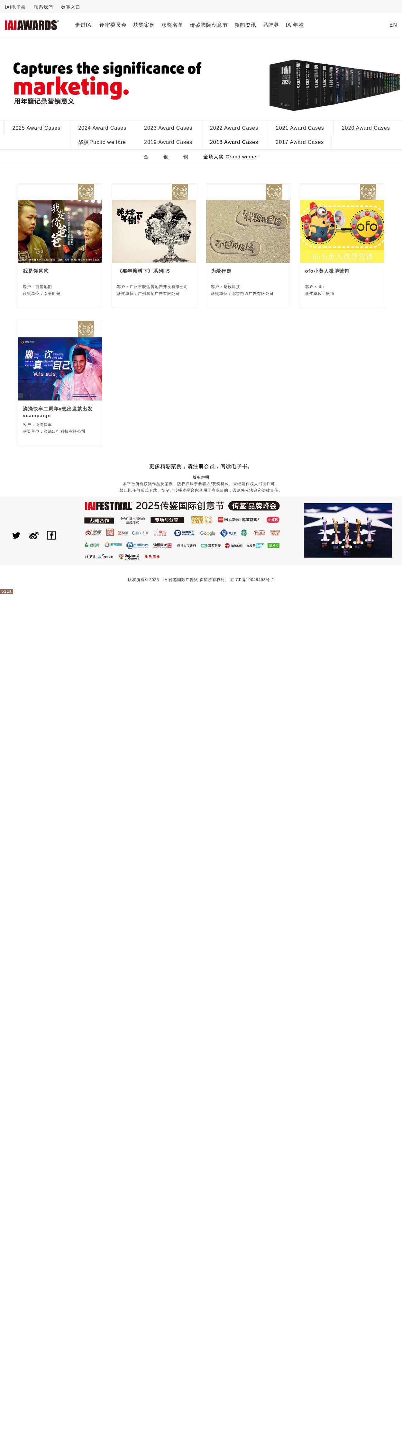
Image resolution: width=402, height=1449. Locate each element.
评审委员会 (113, 25)
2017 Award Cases (300, 142)
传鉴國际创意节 (209, 25)
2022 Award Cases (234, 128)
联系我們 (43, 7)
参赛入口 (70, 7)
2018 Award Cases (234, 142)
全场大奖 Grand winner (230, 156)
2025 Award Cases (36, 128)
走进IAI (84, 25)
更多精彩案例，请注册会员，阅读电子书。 (201, 466)
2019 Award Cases (168, 142)
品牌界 (271, 25)
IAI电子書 (15, 7)
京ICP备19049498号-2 (252, 580)
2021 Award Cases (300, 128)
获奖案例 (144, 25)
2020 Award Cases (366, 128)
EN (393, 25)
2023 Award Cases (168, 128)
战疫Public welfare (102, 142)
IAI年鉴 (295, 25)
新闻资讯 (245, 25)
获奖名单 (172, 25)
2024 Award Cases (102, 128)
